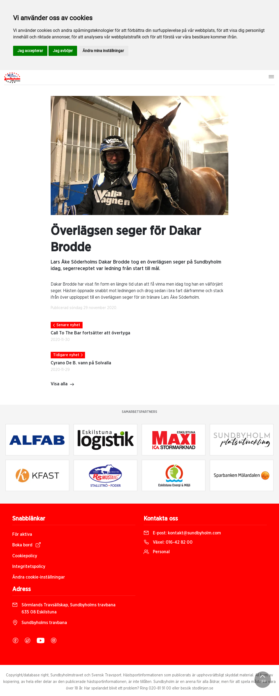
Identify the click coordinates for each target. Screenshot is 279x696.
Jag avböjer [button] (63, 51)
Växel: (168, 542)
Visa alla (62, 384)
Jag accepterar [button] (30, 51)
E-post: (182, 533)
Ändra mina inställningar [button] (103, 51)
